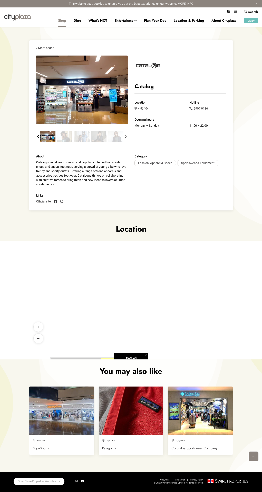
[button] (38, 137)
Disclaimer (179, 479)
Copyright (164, 479)
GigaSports (41, 448)
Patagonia (109, 448)
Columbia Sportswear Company (194, 448)
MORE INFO (185, 3)
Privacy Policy (196, 479)
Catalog (131, 294)
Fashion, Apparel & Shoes (155, 163)
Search (251, 12)
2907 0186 (198, 108)
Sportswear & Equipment (198, 163)
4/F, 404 (141, 108)
